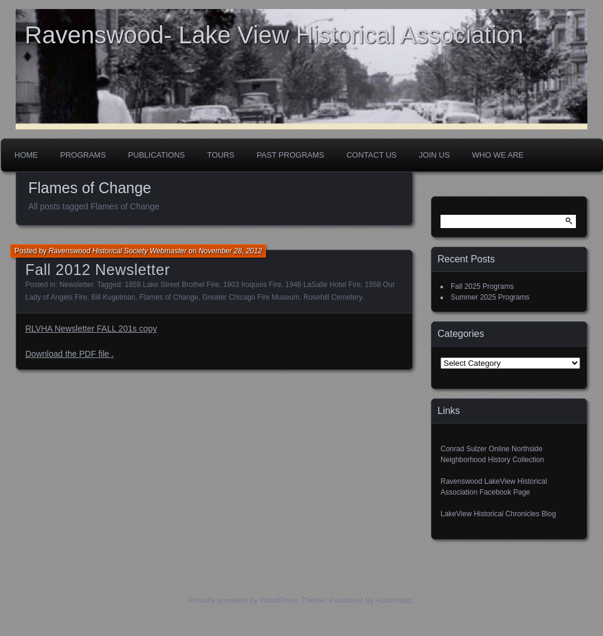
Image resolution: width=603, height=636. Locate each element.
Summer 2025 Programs (490, 297)
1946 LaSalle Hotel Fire (322, 284)
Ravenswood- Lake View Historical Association (274, 35)
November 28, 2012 (230, 251)
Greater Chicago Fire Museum (250, 297)
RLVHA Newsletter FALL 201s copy (91, 328)
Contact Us (372, 154)
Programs (83, 154)
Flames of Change (168, 297)
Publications (156, 154)
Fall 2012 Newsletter (97, 269)
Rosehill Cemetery (332, 297)
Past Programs (290, 154)
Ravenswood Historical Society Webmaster (118, 251)
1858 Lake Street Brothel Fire (172, 284)
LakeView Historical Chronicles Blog (498, 514)
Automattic (394, 600)
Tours (220, 154)
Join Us (434, 154)
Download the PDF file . (69, 354)
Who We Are (498, 154)
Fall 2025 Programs (482, 286)
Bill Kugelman (113, 297)
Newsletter (76, 284)
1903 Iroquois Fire (252, 284)
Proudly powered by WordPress (243, 600)
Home (26, 154)
